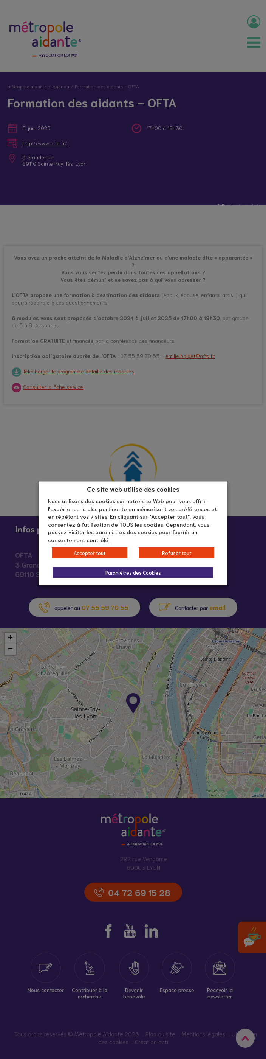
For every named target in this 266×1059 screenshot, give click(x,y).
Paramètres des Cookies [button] (133, 572)
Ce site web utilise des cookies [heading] (133, 488)
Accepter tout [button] (89, 553)
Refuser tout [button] (176, 553)
